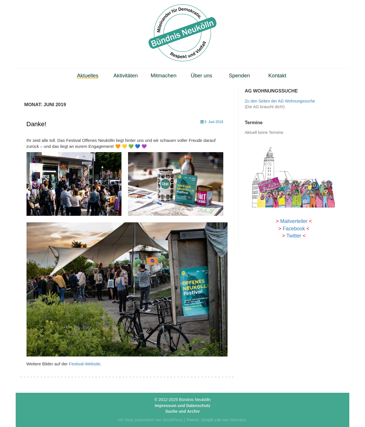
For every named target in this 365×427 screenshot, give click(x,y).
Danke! (36, 124)
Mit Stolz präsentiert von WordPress (150, 420)
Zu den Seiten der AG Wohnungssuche (280, 101)
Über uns (201, 75)
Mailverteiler (294, 221)
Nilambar (238, 420)
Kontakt (277, 75)
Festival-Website (84, 363)
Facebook (294, 228)
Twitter (293, 236)
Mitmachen (164, 75)
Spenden (239, 75)
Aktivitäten (125, 75)
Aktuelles (87, 75)
